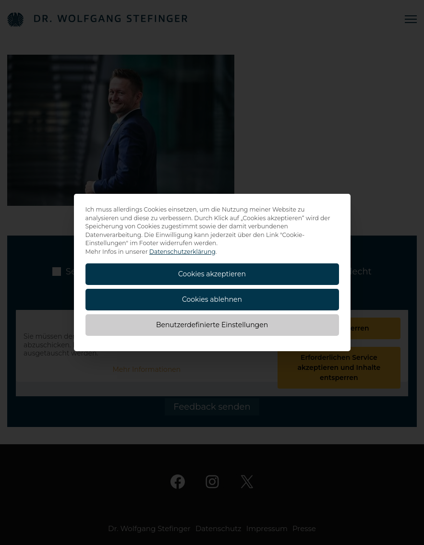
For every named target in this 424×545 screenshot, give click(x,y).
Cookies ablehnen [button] (212, 299)
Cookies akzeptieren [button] (212, 274)
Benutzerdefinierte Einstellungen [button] (212, 324)
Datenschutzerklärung (182, 251)
